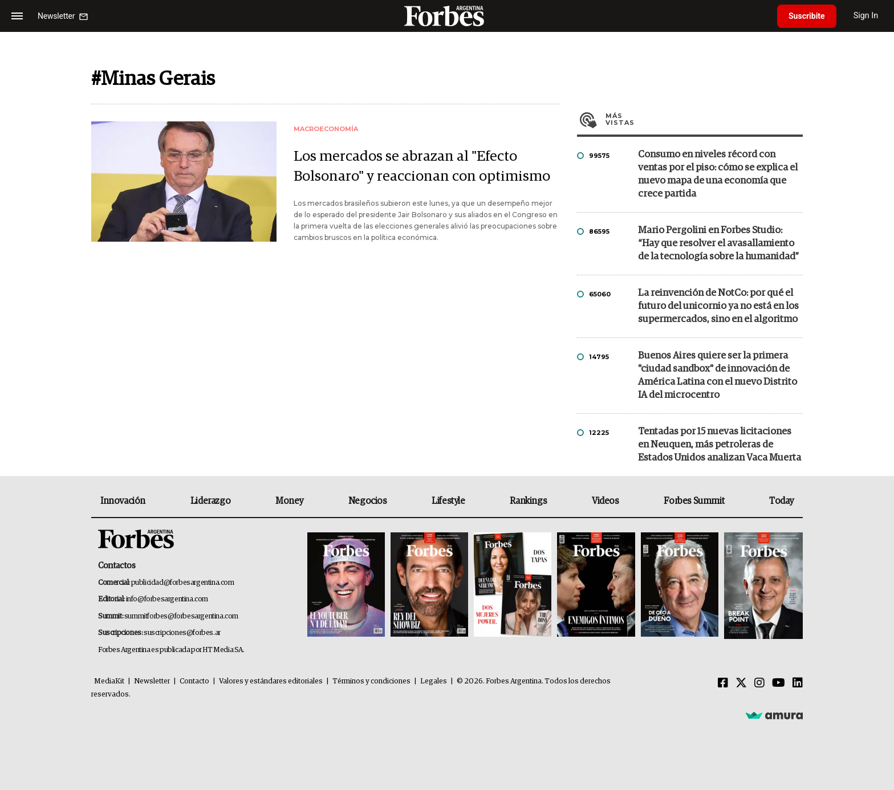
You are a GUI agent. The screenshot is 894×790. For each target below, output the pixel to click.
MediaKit (109, 681)
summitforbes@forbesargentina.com (181, 616)
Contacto (194, 681)
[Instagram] (759, 683)
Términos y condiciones (371, 681)
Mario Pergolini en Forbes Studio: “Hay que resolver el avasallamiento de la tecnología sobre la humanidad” (718, 244)
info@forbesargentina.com (167, 599)
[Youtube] (778, 683)
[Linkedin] (798, 683)
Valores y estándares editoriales (271, 681)
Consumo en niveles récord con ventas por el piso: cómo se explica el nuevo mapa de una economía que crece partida (718, 174)
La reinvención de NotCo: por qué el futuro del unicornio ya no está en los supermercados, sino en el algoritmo (718, 306)
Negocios (367, 501)
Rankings (528, 501)
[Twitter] (741, 683)
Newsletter (152, 681)
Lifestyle (448, 501)
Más (704, 119)
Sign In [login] (866, 16)
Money (289, 501)
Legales (433, 681)
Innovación (122, 501)
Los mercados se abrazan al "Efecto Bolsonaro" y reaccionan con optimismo (422, 166)
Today (781, 501)
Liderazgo (210, 501)
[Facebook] (723, 683)
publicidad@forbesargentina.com (182, 583)
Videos (605, 501)
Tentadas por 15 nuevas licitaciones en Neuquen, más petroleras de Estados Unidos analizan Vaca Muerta (719, 445)
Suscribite (807, 16)
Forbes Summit (694, 501)
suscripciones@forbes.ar (182, 633)
